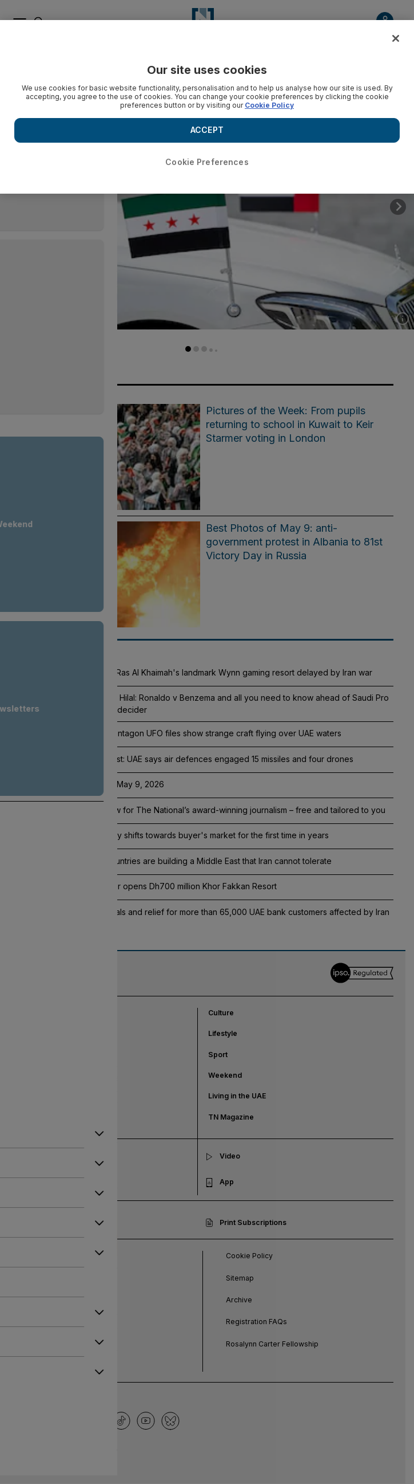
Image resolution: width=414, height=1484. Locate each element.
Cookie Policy (269, 105)
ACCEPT (207, 130)
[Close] (395, 38)
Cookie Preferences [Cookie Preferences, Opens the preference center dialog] (207, 162)
